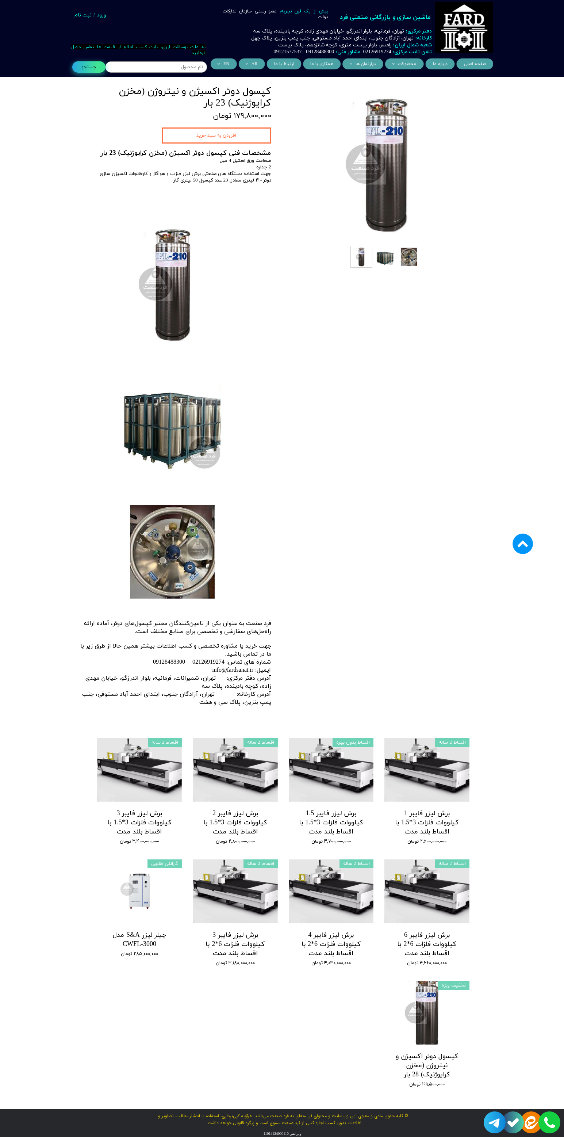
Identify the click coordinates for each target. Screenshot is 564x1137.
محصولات (404, 64)
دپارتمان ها (365, 64)
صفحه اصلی (469, 64)
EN (232, 64)
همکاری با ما (323, 64)
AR (259, 64)
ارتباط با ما (287, 64)
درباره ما (435, 64)
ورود (101, 15)
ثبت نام (83, 15)
